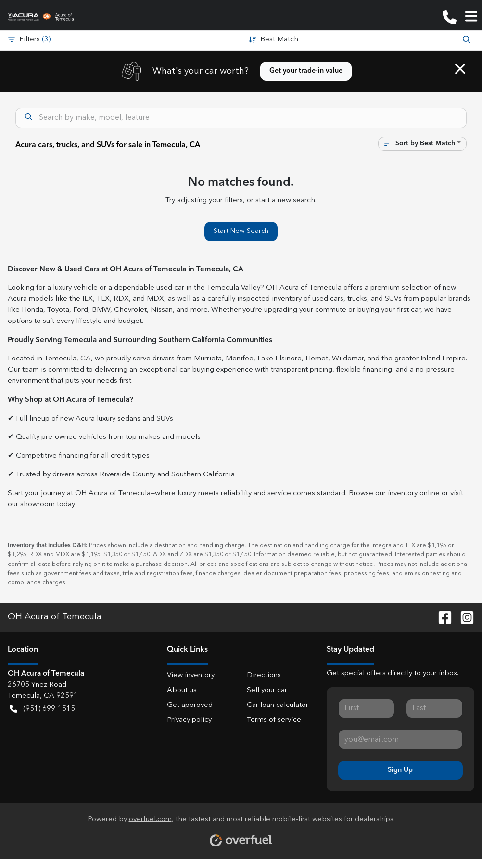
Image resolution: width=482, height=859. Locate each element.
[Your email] (400, 739)
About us (182, 690)
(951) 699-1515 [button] (42, 709)
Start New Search (241, 231)
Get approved (190, 705)
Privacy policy (189, 720)
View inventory (191, 675)
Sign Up (400, 770)
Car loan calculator (277, 705)
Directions (264, 675)
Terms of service (274, 720)
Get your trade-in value (305, 70)
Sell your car (267, 690)
